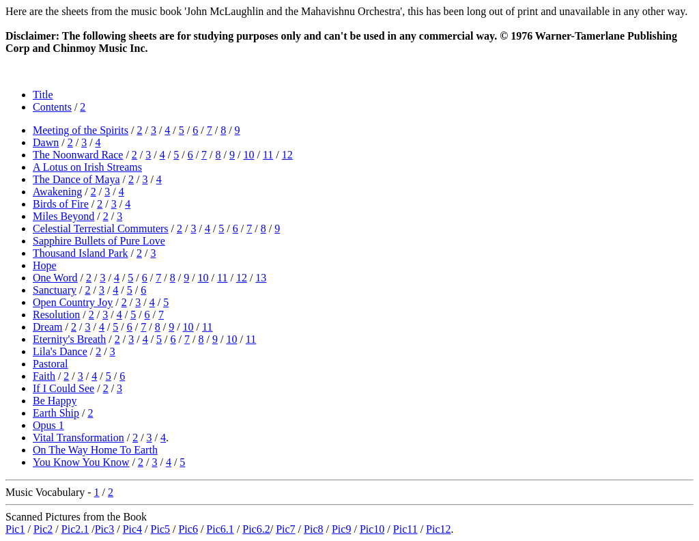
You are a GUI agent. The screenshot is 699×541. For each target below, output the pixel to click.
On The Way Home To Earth (95, 450)
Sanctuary (54, 290)
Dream (48, 327)
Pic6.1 (219, 529)
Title (43, 94)
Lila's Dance (60, 351)
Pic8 (313, 529)
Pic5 (160, 529)
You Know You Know (81, 462)
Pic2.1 (75, 529)
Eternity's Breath (69, 339)
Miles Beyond (63, 216)
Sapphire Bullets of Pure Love (99, 241)
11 (268, 155)
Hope (45, 265)
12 (287, 155)
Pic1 (15, 529)
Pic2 (43, 529)
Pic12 (438, 529)
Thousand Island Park (80, 253)
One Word (55, 277)
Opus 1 (48, 425)
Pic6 (187, 529)
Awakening (57, 191)
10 (248, 155)
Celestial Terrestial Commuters (101, 228)
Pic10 (372, 529)
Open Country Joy (73, 302)
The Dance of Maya (76, 179)
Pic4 (132, 529)
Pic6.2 (256, 529)
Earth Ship (56, 413)
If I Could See (63, 388)
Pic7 (285, 529)
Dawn (46, 142)
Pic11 (405, 529)
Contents (52, 107)
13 (260, 277)
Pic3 (104, 529)
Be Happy (54, 400)
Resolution (56, 314)
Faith (44, 376)
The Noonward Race (78, 155)
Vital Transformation (78, 437)
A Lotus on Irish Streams (87, 167)
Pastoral (50, 364)
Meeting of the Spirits (80, 130)
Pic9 (341, 529)
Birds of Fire (61, 204)
